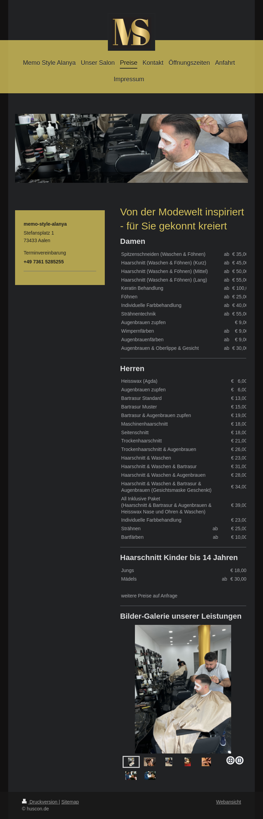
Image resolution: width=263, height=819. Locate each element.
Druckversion (40, 802)
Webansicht (228, 802)
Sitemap (70, 802)
